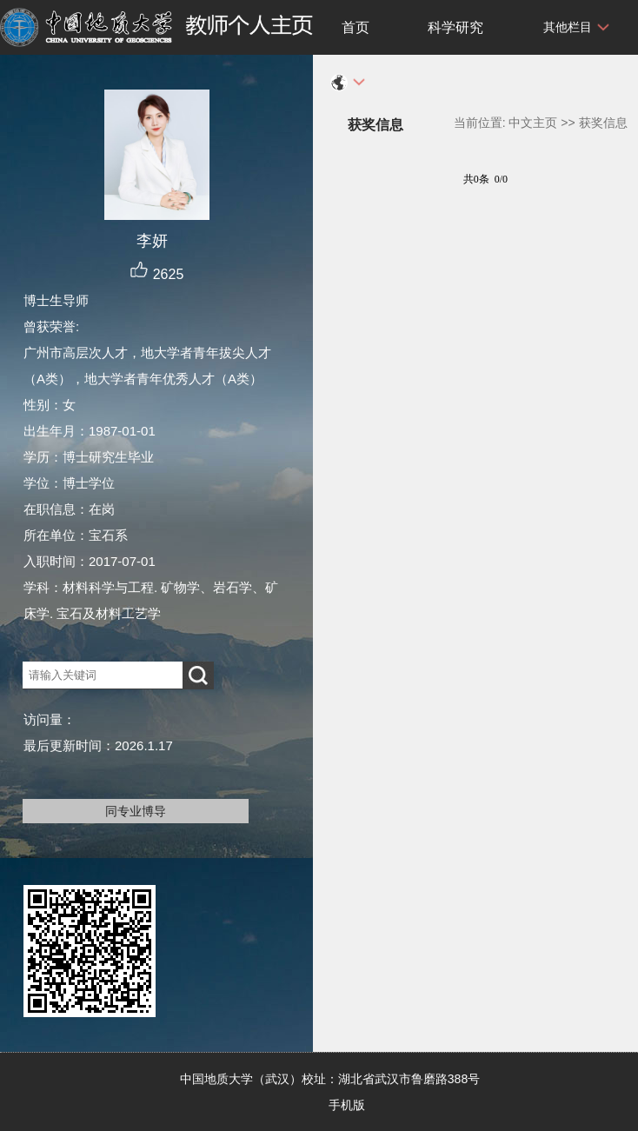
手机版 (347, 1105)
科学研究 (455, 27)
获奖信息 (603, 123)
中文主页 (532, 123)
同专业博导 (135, 811)
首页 (355, 27)
